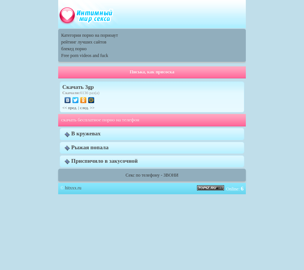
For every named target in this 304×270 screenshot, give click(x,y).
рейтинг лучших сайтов (83, 42)
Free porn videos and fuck (84, 55)
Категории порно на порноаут (89, 35)
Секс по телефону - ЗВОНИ (152, 175)
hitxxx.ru (73, 187)
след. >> (87, 107)
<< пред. (69, 107)
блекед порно (74, 48)
